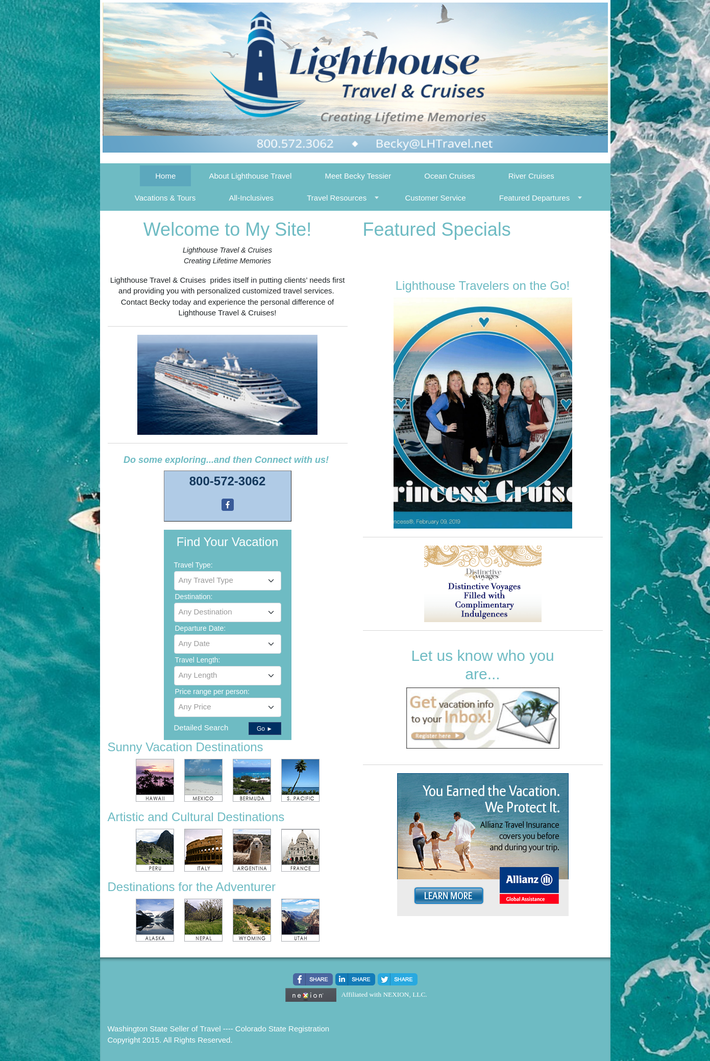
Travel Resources (336, 197)
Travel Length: (198, 660)
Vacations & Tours (165, 197)
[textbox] (228, 580)
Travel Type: (193, 565)
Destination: (194, 597)
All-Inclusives (251, 197)
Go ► (265, 728)
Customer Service (435, 197)
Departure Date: (200, 628)
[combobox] (227, 580)
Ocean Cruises (449, 175)
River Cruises (531, 175)
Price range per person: (212, 691)
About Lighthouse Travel (250, 175)
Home (165, 175)
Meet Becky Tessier (358, 175)
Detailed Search (201, 727)
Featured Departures (534, 197)
